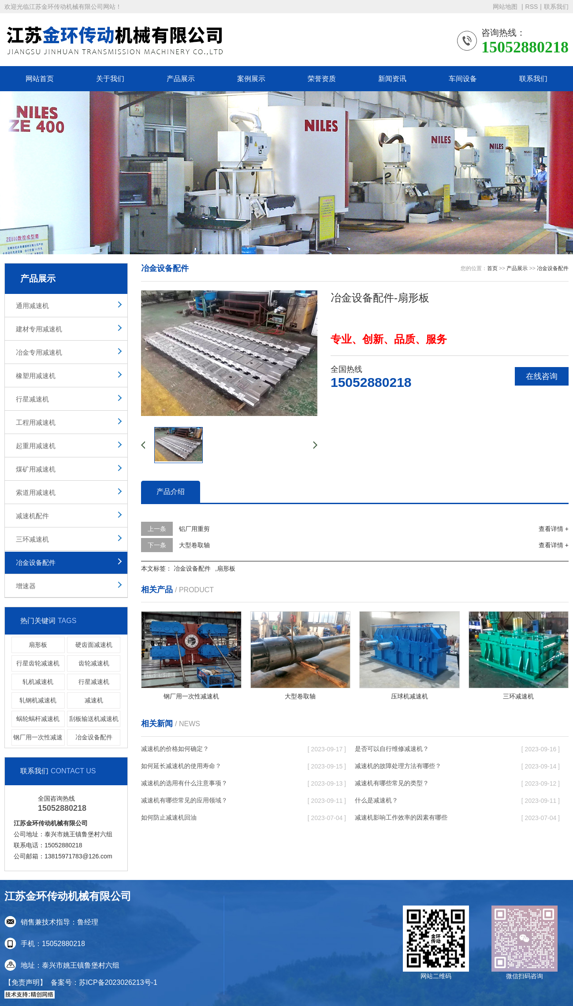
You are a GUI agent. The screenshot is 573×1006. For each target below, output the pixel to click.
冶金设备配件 (36, 562)
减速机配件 (32, 516)
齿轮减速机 (93, 663)
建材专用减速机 (39, 329)
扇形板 (38, 644)
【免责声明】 (25, 982)
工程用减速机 (36, 422)
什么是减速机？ (376, 800)
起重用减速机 (36, 445)
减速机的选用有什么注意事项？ (184, 783)
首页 (492, 268)
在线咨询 (542, 376)
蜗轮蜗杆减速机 (38, 718)
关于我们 (110, 78)
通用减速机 (32, 305)
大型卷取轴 (194, 545)
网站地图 (506, 6)
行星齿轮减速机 (38, 663)
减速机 (94, 700)
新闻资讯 (392, 78)
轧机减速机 (37, 681)
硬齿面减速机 (93, 644)
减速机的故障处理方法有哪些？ (398, 765)
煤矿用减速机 (36, 469)
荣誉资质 (322, 78)
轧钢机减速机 (37, 700)
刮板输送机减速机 (94, 718)
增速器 (26, 586)
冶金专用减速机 (39, 352)
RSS (531, 6)
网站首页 (40, 78)
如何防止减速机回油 (169, 817)
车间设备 (463, 78)
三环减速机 (32, 539)
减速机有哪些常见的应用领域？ (184, 800)
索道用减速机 (36, 492)
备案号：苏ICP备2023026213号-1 (104, 982)
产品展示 (181, 78)
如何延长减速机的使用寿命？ (181, 765)
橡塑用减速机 (36, 375)
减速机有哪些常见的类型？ (392, 783)
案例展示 (251, 78)
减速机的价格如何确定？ (175, 748)
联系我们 (556, 6)
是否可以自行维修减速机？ (392, 748)
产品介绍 (170, 491)
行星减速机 (32, 399)
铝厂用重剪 (194, 528)
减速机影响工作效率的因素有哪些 (401, 817)
